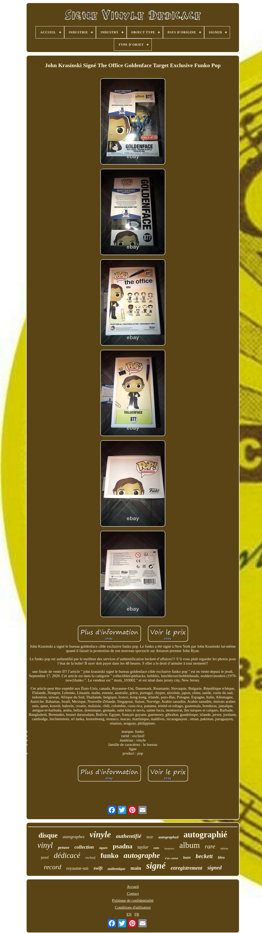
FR (136, 914)
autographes (73, 836)
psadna (122, 846)
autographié (205, 834)
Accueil (133, 887)
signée (103, 848)
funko (109, 855)
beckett (204, 856)
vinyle (100, 834)
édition (224, 848)
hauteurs (169, 848)
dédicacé (67, 855)
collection (84, 847)
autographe (142, 855)
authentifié (128, 836)
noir (149, 837)
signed (214, 868)
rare (210, 846)
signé (156, 866)
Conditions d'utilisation (133, 907)
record (52, 867)
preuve (63, 847)
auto (156, 848)
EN (129, 914)
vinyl (45, 845)
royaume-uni (77, 868)
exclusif (90, 857)
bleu (221, 857)
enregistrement (186, 868)
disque (48, 835)
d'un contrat (171, 858)
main (135, 868)
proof (45, 857)
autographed (168, 837)
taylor (142, 847)
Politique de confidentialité (133, 900)
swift (98, 868)
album (189, 845)
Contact (133, 893)
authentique (116, 869)
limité (187, 857)
